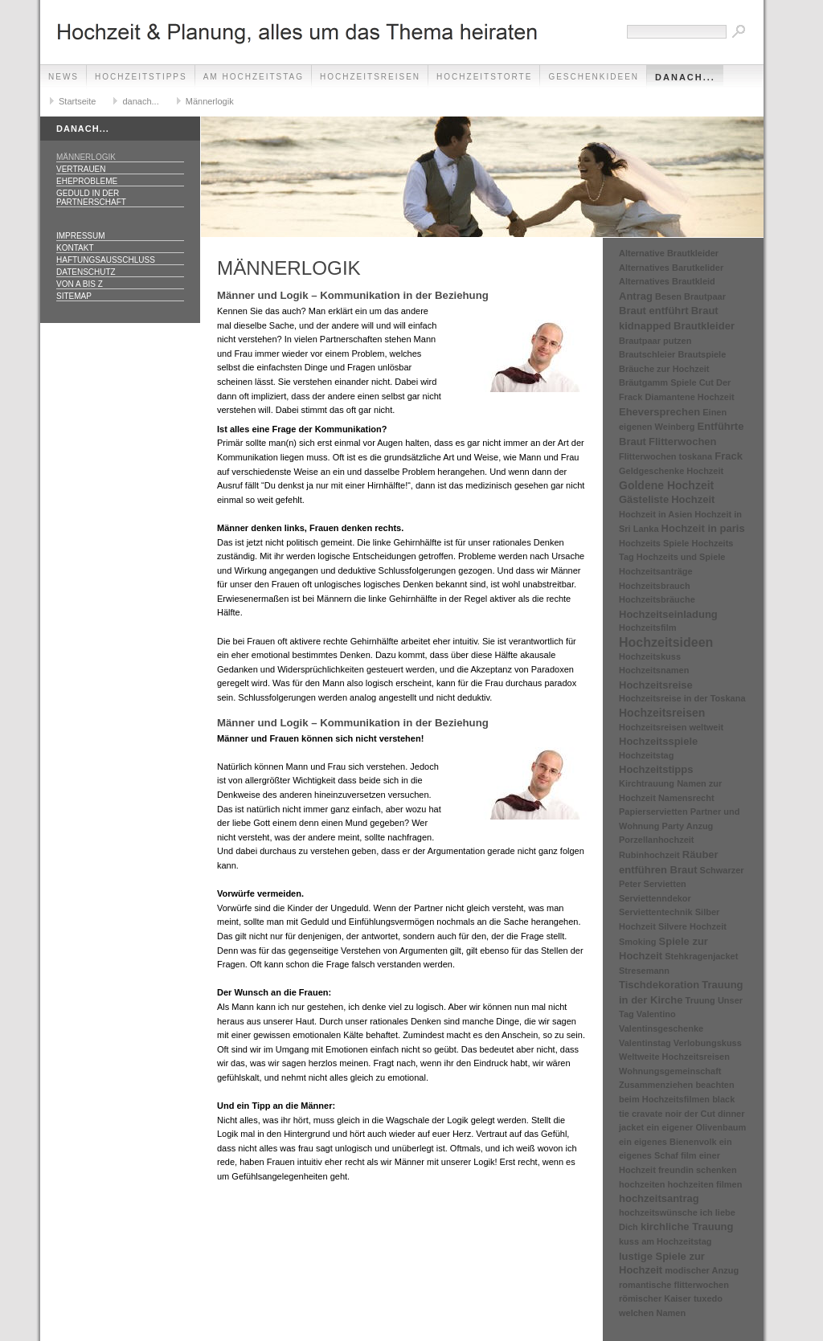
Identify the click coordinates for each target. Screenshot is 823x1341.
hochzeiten (642, 1184)
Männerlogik (210, 101)
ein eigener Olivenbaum (696, 1127)
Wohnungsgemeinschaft (670, 1071)
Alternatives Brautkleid (667, 281)
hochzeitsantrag (659, 1198)
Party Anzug (688, 826)
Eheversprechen (659, 412)
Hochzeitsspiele (658, 741)
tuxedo (708, 1298)
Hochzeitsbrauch (654, 586)
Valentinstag (645, 1043)
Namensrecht (686, 798)
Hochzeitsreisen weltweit (671, 727)
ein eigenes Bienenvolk (668, 1142)
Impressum (80, 235)
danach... (685, 77)
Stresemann (644, 970)
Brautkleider (704, 326)
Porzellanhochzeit (656, 839)
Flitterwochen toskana (665, 456)
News (63, 76)
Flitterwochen (683, 441)
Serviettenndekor (655, 898)
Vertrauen (81, 169)
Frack (728, 456)
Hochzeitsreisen (370, 76)
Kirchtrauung (646, 783)
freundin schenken (697, 1170)
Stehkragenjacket (701, 956)
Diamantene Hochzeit (689, 397)
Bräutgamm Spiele (658, 382)
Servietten (665, 884)
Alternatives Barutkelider (671, 267)
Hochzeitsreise (656, 685)
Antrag (636, 296)
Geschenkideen (593, 76)
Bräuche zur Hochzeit (664, 369)
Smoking (637, 941)
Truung (700, 1000)
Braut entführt (654, 311)
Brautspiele (702, 354)
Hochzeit (692, 499)
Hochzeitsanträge (656, 571)
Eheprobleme (86, 181)
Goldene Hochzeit (666, 485)
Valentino (656, 1014)
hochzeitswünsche (658, 1212)
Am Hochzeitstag (253, 76)
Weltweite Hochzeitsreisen (674, 1056)
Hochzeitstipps (141, 76)
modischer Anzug (702, 1270)
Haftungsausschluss (105, 260)
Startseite (77, 101)
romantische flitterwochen (674, 1285)
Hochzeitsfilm (648, 627)
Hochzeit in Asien (655, 514)
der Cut (699, 1113)
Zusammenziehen (656, 1085)
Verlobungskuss (708, 1043)
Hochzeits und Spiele (681, 557)
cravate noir (657, 1113)
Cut (706, 382)
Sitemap (74, 296)
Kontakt (74, 247)
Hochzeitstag (646, 755)
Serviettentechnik (656, 912)
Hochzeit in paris (703, 528)
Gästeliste (644, 499)
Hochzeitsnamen (654, 670)
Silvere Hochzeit (692, 926)
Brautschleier (647, 354)
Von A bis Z (79, 284)
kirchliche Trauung (687, 1226)
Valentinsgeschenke (661, 1028)
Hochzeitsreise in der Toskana (682, 698)
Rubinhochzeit (649, 855)
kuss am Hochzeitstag (665, 1241)
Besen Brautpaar (690, 296)
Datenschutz (86, 272)
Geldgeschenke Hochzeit (671, 471)
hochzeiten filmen (705, 1184)
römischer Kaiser (655, 1298)
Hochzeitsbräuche (657, 599)
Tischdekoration (659, 985)
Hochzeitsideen (666, 642)
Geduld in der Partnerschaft (91, 197)
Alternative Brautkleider (669, 253)
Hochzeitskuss (650, 656)
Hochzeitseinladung (668, 614)
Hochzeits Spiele (654, 543)
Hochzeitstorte (484, 76)
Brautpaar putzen (655, 340)
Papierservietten (653, 811)
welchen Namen (652, 1313)
